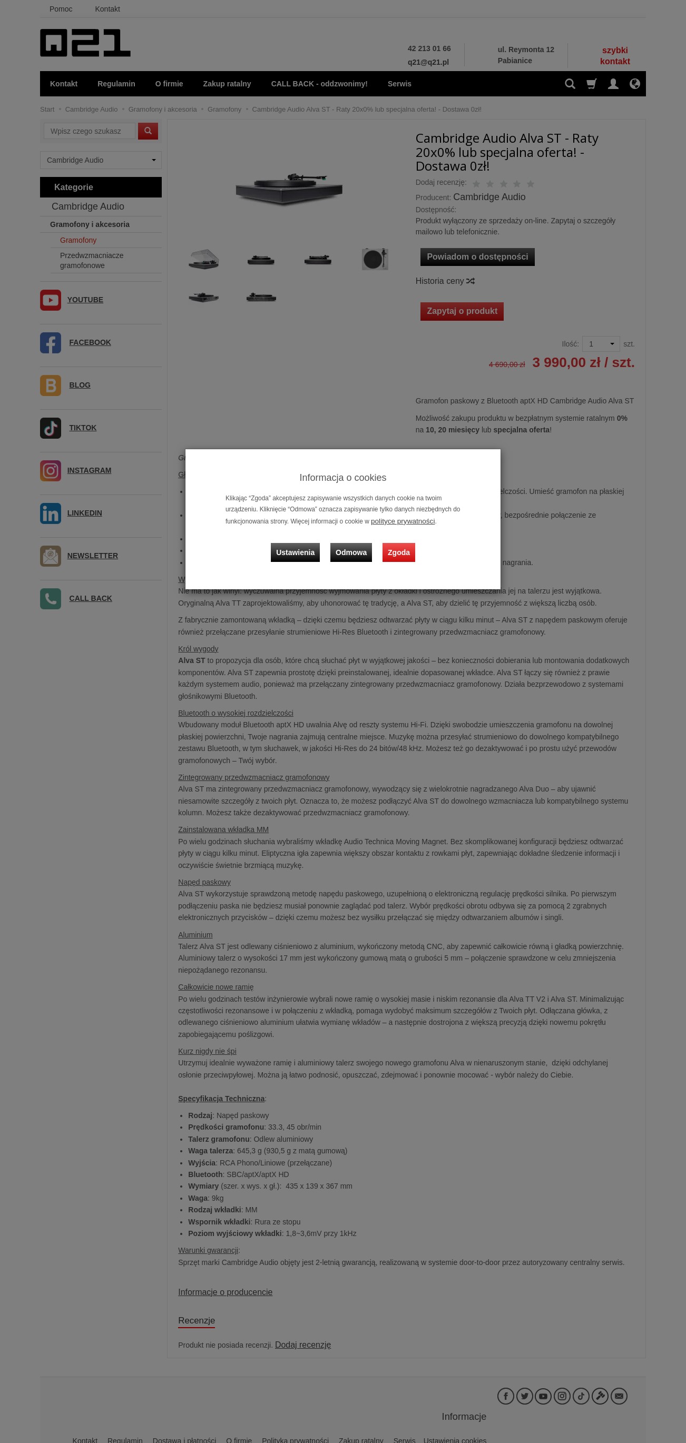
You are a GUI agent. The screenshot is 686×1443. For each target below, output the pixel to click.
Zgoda (396, 543)
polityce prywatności (399, 520)
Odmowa (353, 543)
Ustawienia (303, 543)
